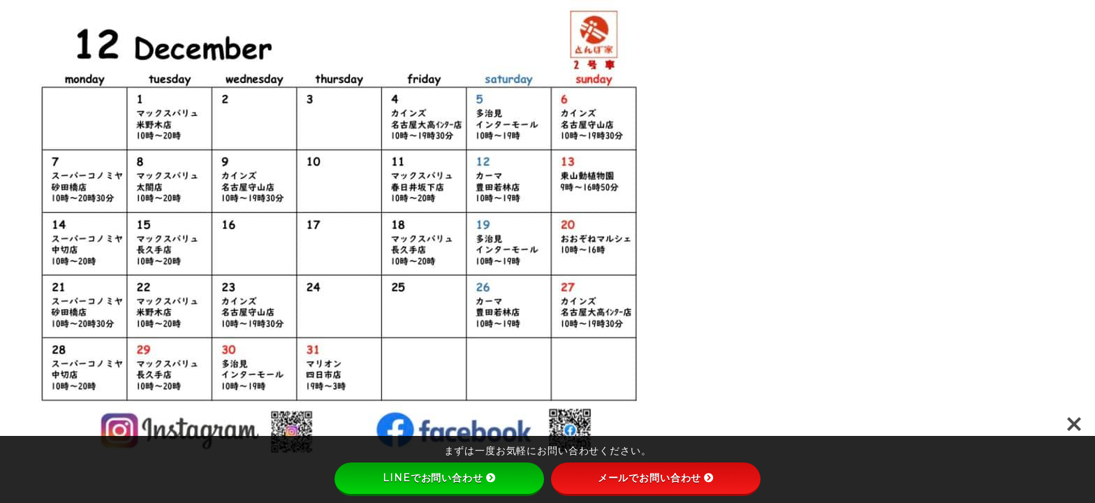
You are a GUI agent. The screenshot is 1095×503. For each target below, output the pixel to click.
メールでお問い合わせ (656, 478)
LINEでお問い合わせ (439, 478)
